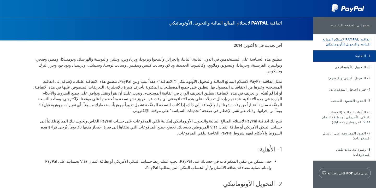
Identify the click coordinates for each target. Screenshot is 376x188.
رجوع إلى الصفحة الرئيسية (350, 25)
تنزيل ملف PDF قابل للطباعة (347, 173)
